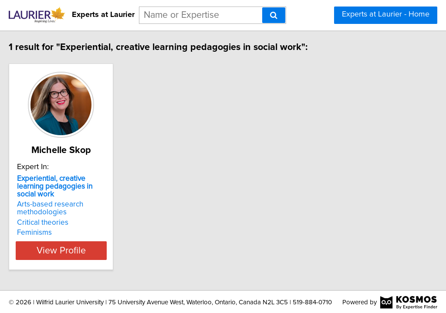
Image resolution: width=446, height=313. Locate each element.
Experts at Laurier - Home (385, 14)
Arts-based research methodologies (68, 200)
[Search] (273, 15)
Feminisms (52, 225)
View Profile (90, 242)
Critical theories (61, 215)
